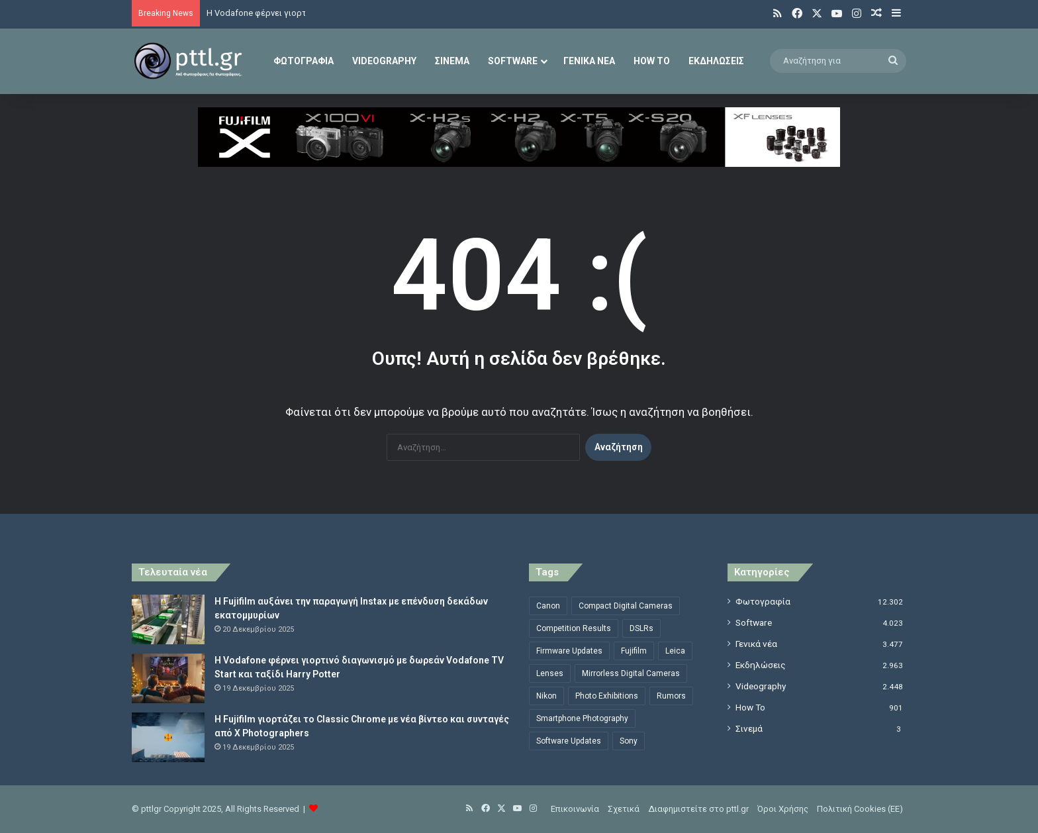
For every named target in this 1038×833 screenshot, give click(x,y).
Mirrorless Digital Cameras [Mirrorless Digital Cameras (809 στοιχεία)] (631, 673)
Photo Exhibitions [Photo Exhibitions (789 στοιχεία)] (606, 696)
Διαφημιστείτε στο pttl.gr (698, 809)
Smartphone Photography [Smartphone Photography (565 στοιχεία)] (582, 718)
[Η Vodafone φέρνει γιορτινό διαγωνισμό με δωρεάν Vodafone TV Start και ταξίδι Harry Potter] (168, 678)
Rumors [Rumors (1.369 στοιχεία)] (671, 696)
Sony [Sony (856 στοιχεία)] (628, 741)
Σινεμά (452, 61)
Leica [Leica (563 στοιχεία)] (675, 651)
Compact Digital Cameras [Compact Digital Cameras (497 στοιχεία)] (626, 606)
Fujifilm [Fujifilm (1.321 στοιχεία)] (634, 651)
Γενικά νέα (589, 61)
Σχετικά (623, 809)
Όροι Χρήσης (782, 809)
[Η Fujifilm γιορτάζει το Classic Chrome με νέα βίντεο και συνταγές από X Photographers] (168, 737)
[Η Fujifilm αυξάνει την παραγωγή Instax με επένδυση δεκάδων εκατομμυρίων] (168, 619)
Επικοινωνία (575, 809)
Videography (384, 61)
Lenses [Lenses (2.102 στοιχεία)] (549, 673)
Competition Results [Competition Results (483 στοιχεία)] (573, 628)
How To (652, 61)
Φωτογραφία (303, 61)
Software (513, 61)
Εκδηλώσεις (716, 61)
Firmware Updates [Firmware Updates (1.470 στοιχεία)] (569, 651)
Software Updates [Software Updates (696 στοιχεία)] (568, 741)
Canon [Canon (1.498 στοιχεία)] (548, 606)
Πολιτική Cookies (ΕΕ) (860, 809)
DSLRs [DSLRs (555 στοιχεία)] (641, 628)
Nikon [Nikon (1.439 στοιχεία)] (546, 696)
